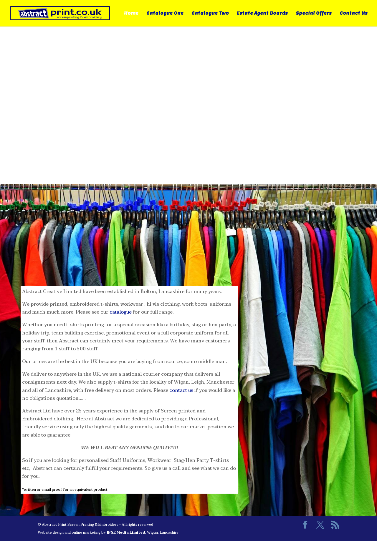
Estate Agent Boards (262, 13)
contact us (181, 390)
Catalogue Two (210, 13)
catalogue (121, 312)
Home (131, 13)
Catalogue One (164, 13)
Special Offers (314, 13)
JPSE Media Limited (126, 532)
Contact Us (354, 13)
